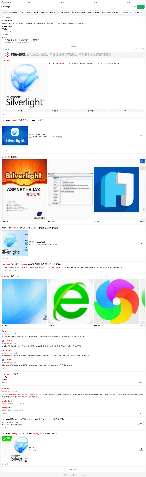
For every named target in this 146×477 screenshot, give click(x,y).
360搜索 (6, 2)
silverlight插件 (139, 12)
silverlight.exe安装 (94, 12)
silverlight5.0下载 (126, 12)
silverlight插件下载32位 (48, 12)
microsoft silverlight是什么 (110, 12)
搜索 (141, 7)
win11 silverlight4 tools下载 (30, 12)
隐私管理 (73, 475)
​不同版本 (19, 111)
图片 (95, 2)
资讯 (62, 2)
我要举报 (82, 475)
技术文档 (8, 34)
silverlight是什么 (14, 12)
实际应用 (126, 111)
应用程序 (55, 111)
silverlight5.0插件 (63, 12)
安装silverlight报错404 (79, 12)
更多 (141, 413)
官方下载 (8, 31)
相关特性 (91, 111)
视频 (128, 2)
